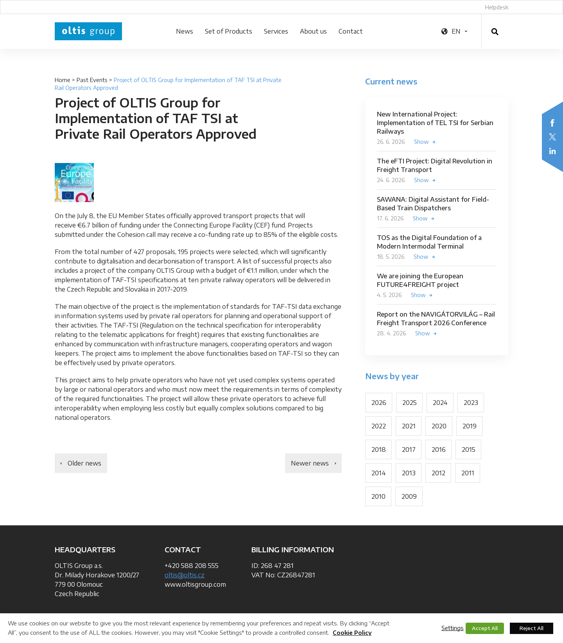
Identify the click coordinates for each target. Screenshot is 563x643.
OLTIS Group (88, 31)
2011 (467, 473)
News (184, 31)
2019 (470, 426)
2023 (471, 403)
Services (276, 31)
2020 (439, 426)
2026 (378, 403)
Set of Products (228, 31)
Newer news (310, 463)
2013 (409, 473)
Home (62, 80)
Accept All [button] (485, 628)
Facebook (552, 123)
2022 (378, 426)
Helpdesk (496, 7)
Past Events (92, 80)
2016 (439, 449)
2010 (378, 496)
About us (313, 31)
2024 (440, 403)
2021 (409, 426)
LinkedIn (552, 151)
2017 (409, 449)
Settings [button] (452, 627)
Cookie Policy (352, 632)
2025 (409, 403)
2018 (378, 449)
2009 (409, 496)
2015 (468, 449)
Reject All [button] (531, 628)
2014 (378, 473)
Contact (351, 31)
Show (421, 141)
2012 (438, 473)
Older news (84, 463)
